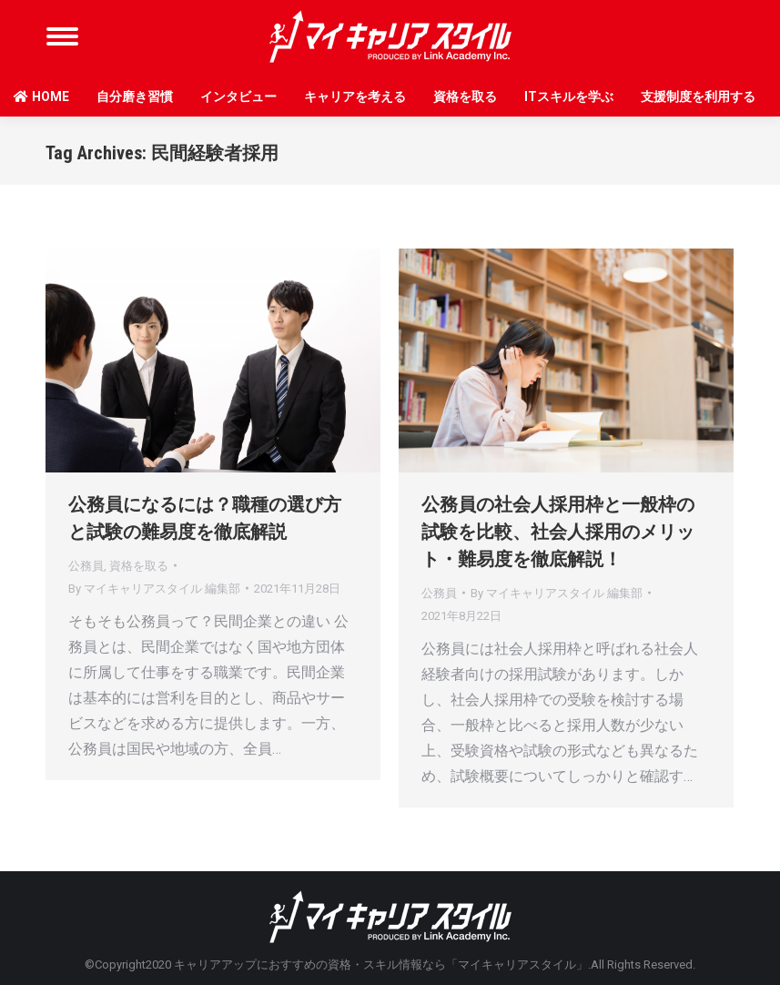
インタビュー (238, 96)
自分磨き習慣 (134, 96)
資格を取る (465, 96)
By (154, 588)
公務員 (86, 566)
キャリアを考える (355, 96)
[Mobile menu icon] (62, 36)
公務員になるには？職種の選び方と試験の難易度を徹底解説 (204, 518)
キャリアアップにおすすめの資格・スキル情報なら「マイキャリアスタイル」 (381, 964)
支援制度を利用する (698, 96)
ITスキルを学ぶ (568, 96)
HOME (41, 96)
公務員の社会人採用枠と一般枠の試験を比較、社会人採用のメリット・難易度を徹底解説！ (557, 531)
